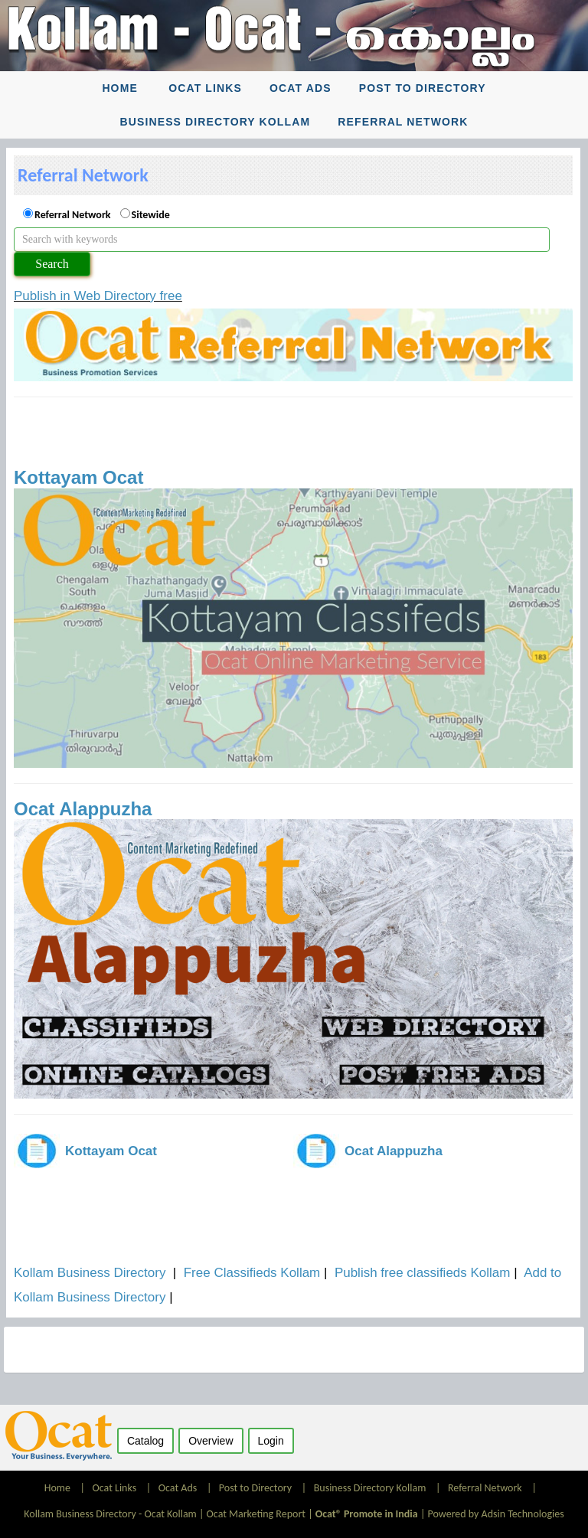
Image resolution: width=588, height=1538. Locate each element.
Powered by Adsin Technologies (496, 1513)
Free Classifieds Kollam (252, 1272)
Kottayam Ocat (78, 477)
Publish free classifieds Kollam (423, 1272)
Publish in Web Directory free (98, 296)
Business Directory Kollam (215, 122)
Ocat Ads (301, 88)
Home (119, 88)
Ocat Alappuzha (83, 808)
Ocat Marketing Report (256, 1513)
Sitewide (151, 214)
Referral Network (403, 122)
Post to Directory (422, 88)
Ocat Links (205, 88)
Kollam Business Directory (89, 1272)
